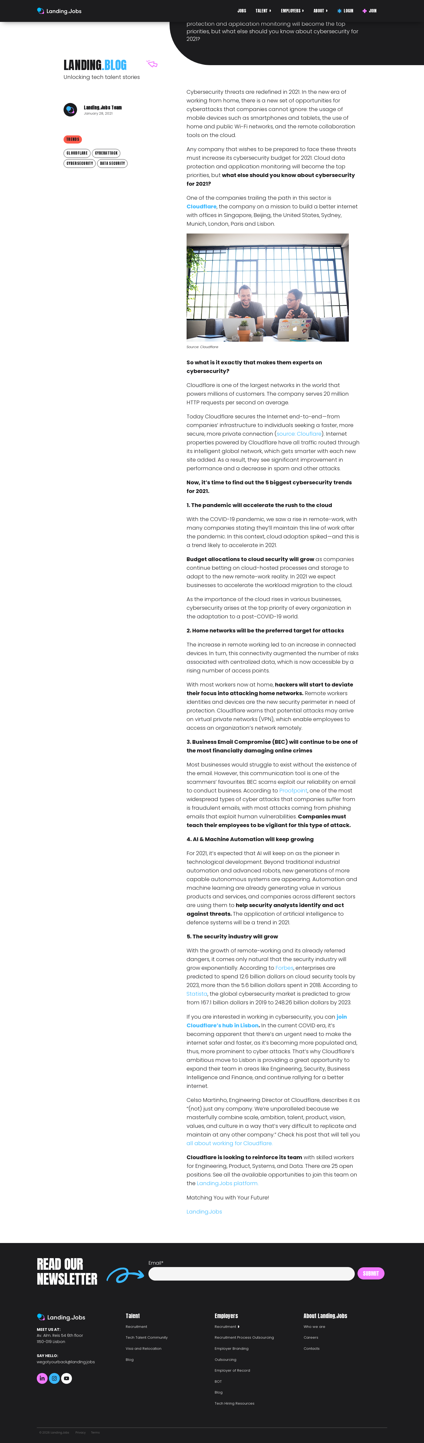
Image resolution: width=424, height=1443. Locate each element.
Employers (290, 11)
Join (369, 11)
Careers (311, 1337)
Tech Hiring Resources (234, 1403)
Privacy (80, 1433)
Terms (95, 1433)
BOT (218, 1381)
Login (345, 11)
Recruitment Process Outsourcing (244, 1337)
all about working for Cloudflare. (230, 1143)
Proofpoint (293, 790)
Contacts (312, 1348)
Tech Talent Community (147, 1337)
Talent (262, 11)
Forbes (284, 968)
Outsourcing (225, 1359)
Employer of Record (232, 1370)
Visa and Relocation (143, 1348)
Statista (197, 994)
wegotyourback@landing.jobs (66, 1362)
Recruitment (136, 1326)
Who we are (314, 1326)
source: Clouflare (299, 434)
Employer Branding (232, 1348)
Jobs (241, 11)
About (319, 11)
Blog (130, 1359)
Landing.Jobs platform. (228, 1183)
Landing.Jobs (204, 1211)
